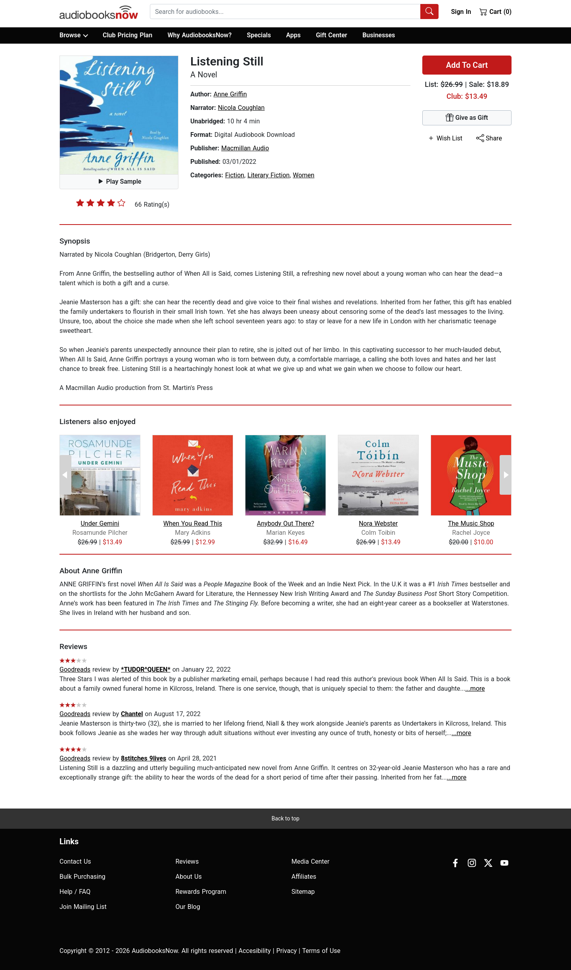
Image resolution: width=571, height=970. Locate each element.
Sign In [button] (461, 11)
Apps (293, 35)
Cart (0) (495, 11)
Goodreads (74, 669)
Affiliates (303, 876)
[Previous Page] (65, 475)
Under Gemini (99, 523)
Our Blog (188, 906)
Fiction (234, 175)
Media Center (310, 861)
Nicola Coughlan (241, 107)
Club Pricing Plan (127, 35)
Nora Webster (378, 523)
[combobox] (294, 11)
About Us (189, 876)
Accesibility (255, 951)
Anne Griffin (230, 94)
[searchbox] (285, 11)
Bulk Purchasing (82, 876)
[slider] (101, 202)
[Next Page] (506, 475)
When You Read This (192, 523)
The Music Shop (471, 523)
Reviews (187, 861)
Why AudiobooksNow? (200, 35)
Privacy (286, 951)
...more (475, 688)
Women (303, 175)
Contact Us (75, 861)
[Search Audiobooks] (429, 11)
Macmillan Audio (245, 148)
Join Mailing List (83, 906)
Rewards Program (201, 891)
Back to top (285, 818)
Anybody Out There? (285, 523)
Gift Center (331, 35)
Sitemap (303, 891)
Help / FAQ (74, 891)
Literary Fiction (268, 175)
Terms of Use (321, 951)
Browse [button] (73, 35)
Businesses (378, 35)
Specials (259, 35)
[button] (118, 115)
